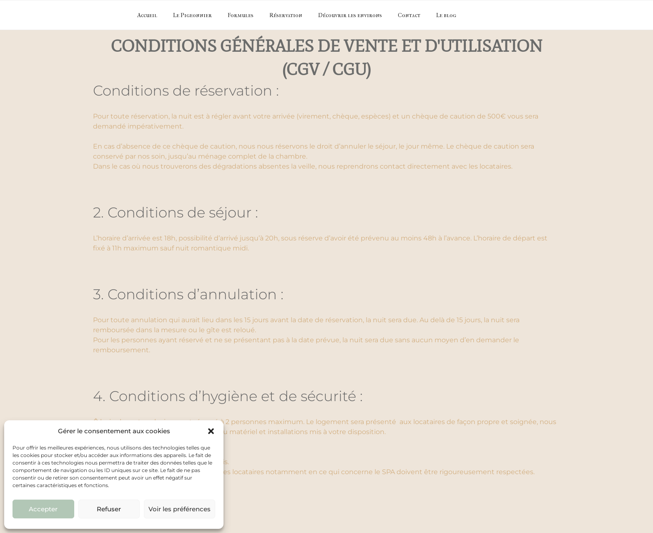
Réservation (285, 15)
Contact (409, 15)
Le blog (446, 15)
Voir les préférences (179, 509)
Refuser (109, 509)
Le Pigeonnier (192, 15)
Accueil (147, 15)
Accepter (43, 509)
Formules (241, 15)
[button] (211, 431)
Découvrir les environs (350, 15)
